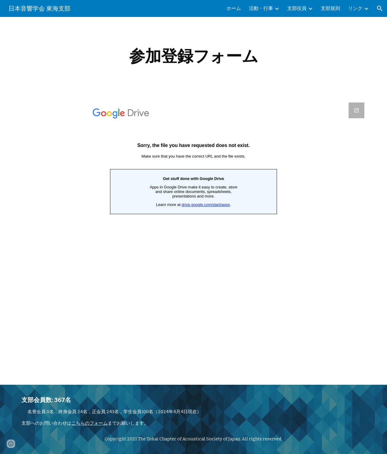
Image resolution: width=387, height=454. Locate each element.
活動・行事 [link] (261, 8)
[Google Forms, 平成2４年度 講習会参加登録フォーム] (193, 240)
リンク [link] (355, 8)
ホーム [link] (233, 8)
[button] (379, 8)
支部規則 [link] (330, 8)
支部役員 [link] (297, 8)
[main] (193, 56)
